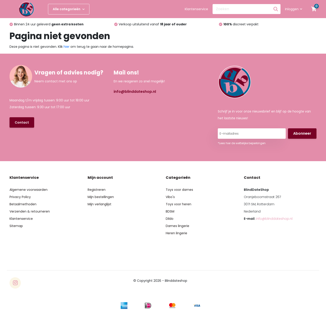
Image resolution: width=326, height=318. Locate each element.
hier (67, 46)
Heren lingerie (176, 233)
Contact (22, 122)
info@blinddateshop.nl (135, 91)
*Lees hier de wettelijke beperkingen (242, 143)
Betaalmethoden (23, 204)
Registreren (96, 189)
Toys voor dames (179, 189)
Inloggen (293, 9)
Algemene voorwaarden (29, 189)
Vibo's (170, 197)
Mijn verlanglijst (99, 204)
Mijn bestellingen (101, 197)
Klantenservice (196, 9)
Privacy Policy (20, 197)
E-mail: (268, 218)
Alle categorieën (69, 9)
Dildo (169, 218)
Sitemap (16, 226)
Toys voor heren (178, 204)
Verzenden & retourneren (30, 211)
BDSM (170, 211)
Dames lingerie (177, 226)
